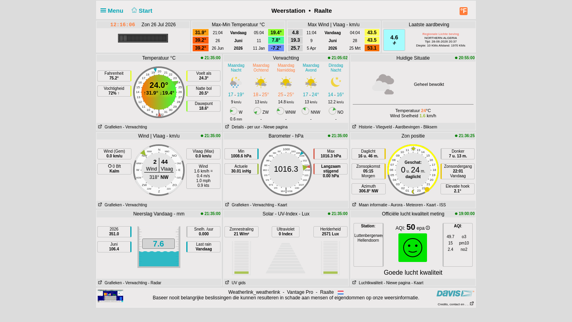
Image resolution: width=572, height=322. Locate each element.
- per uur (252, 127)
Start (141, 10)
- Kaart (281, 205)
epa (423, 228)
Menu (113, 10)
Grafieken (109, 127)
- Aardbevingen (406, 127)
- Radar (154, 283)
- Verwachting (135, 127)
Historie (361, 127)
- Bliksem (429, 127)
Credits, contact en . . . (456, 304)
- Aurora (395, 205)
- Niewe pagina (274, 127)
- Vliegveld (382, 127)
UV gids (234, 283)
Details (234, 127)
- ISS (441, 205)
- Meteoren (413, 205)
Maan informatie (369, 205)
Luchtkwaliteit (367, 283)
